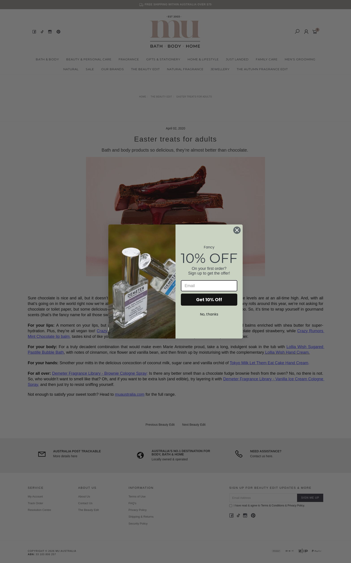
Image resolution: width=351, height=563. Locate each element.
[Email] (209, 285)
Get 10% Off (209, 299)
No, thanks (209, 314)
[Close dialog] (237, 230)
